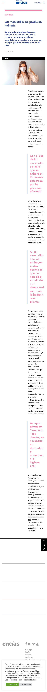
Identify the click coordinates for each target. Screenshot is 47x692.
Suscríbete (37, 3)
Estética (28, 655)
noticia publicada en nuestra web (36, 517)
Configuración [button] (26, 684)
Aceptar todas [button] (12, 684)
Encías (27, 652)
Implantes (29, 657)
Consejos (28, 650)
